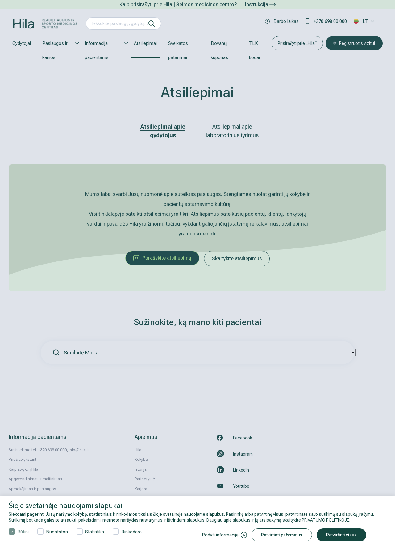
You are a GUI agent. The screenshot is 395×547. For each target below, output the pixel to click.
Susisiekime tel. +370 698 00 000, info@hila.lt (49, 449)
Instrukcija (260, 4)
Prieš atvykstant (22, 459)
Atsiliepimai (145, 43)
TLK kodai (254, 50)
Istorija (141, 469)
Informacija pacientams (103, 50)
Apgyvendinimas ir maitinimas (35, 479)
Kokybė (141, 459)
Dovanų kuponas (219, 50)
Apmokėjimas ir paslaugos (32, 488)
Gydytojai (21, 43)
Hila (138, 449)
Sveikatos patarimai (178, 50)
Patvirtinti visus (341, 534)
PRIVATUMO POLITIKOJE (325, 520)
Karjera (141, 488)
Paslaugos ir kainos (57, 50)
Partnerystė (145, 479)
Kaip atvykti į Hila (23, 469)
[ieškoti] (151, 23)
